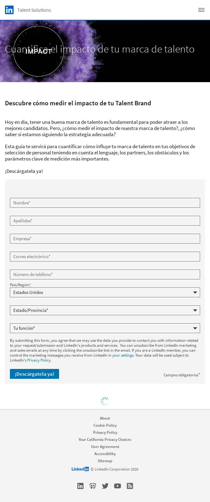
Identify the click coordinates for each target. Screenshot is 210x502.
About (105, 418)
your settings (123, 355)
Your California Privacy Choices (105, 439)
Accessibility (105, 453)
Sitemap (105, 460)
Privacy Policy (38, 360)
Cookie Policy (105, 425)
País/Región (20, 284)
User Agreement (105, 446)
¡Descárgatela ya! (34, 373)
